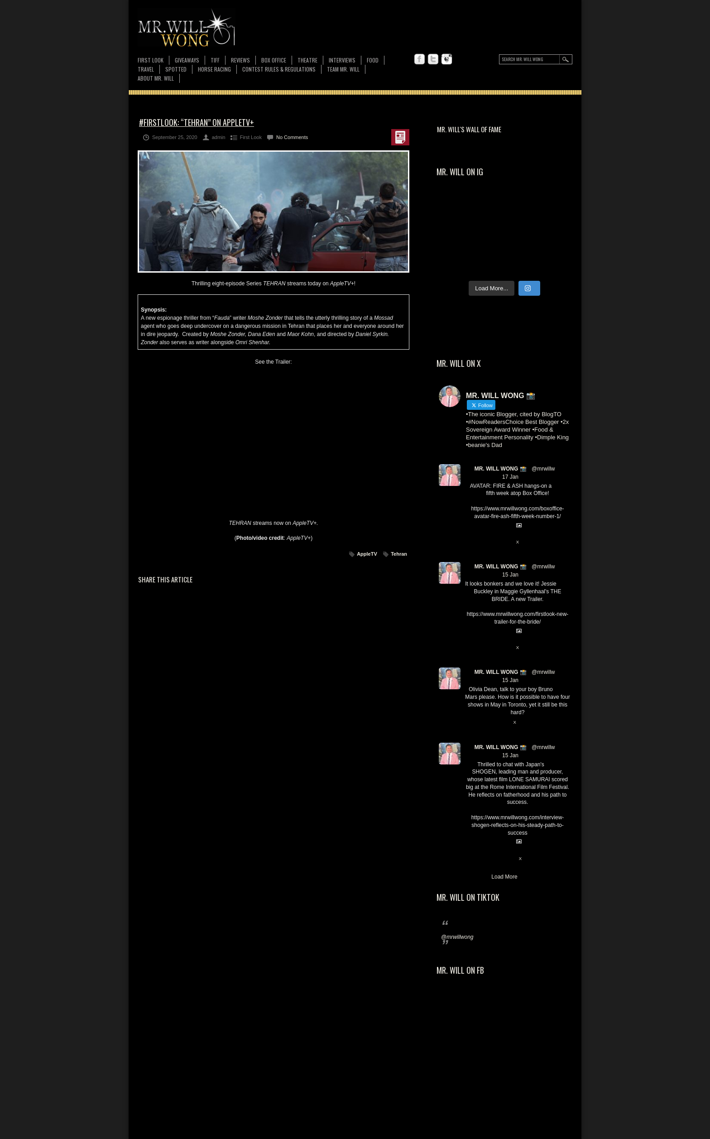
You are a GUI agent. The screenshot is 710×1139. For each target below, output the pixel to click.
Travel (146, 69)
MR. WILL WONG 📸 (501, 469)
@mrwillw (543, 469)
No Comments (292, 137)
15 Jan (510, 575)
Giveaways (187, 60)
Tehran (399, 554)
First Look (150, 60)
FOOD (373, 60)
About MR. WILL (156, 78)
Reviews (240, 60)
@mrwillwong (457, 937)
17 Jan (510, 477)
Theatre (307, 60)
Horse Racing (214, 69)
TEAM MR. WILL (343, 69)
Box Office (273, 60)
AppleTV (367, 554)
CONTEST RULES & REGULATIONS (279, 69)
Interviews (342, 60)
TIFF (215, 60)
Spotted (176, 69)
